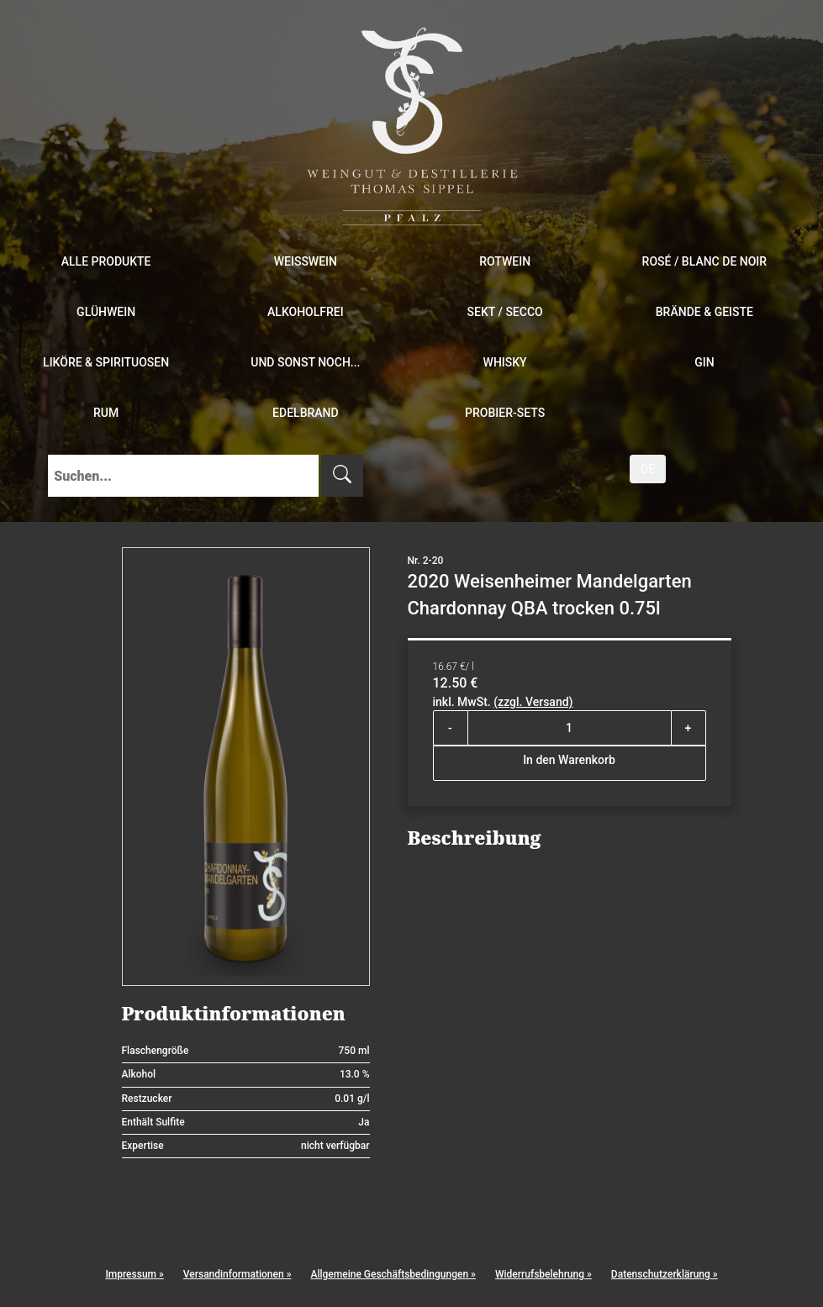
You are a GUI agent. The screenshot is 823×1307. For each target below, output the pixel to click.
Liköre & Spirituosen (106, 362)
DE (648, 469)
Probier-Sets (505, 412)
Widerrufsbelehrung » (543, 1274)
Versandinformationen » (237, 1274)
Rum (106, 412)
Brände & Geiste (704, 312)
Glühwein (105, 312)
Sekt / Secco (505, 312)
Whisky (505, 362)
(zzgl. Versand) (532, 702)
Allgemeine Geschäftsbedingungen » (392, 1274)
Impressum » (134, 1274)
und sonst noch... (305, 362)
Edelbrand (305, 412)
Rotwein (504, 261)
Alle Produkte (106, 261)
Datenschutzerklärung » (664, 1274)
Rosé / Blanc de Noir (705, 261)
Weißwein (305, 261)
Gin (704, 362)
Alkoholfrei (305, 312)
